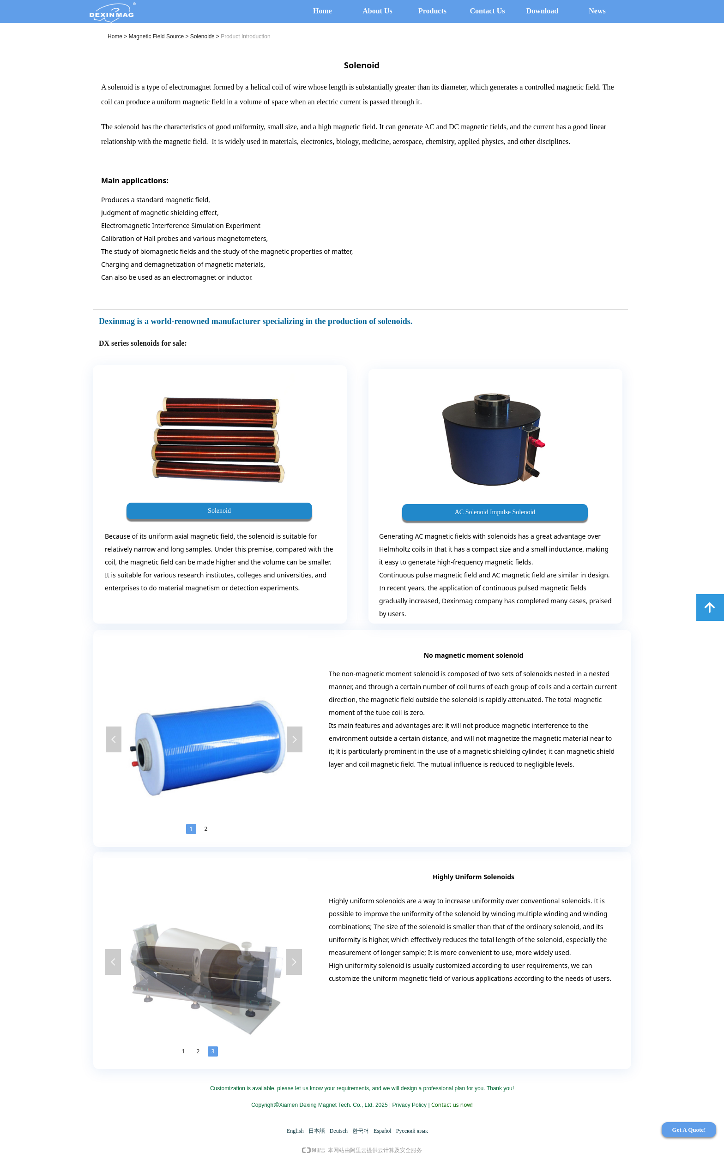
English (295, 1131)
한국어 (360, 1131)
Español (383, 1131)
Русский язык (412, 1131)
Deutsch (339, 1131)
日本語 (316, 1131)
